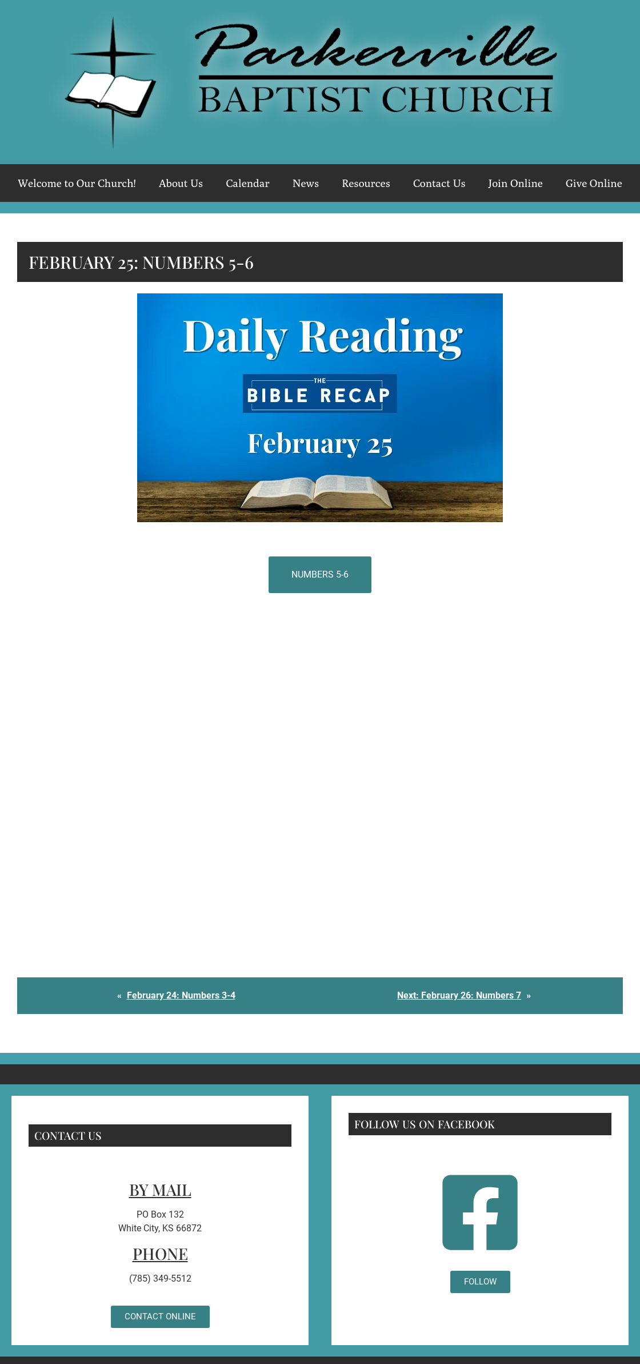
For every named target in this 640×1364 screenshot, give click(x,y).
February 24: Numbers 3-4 (181, 995)
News (306, 183)
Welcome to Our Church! (77, 183)
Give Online (594, 183)
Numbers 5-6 (320, 574)
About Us (181, 183)
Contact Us (439, 183)
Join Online (516, 183)
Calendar (247, 183)
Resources (366, 183)
